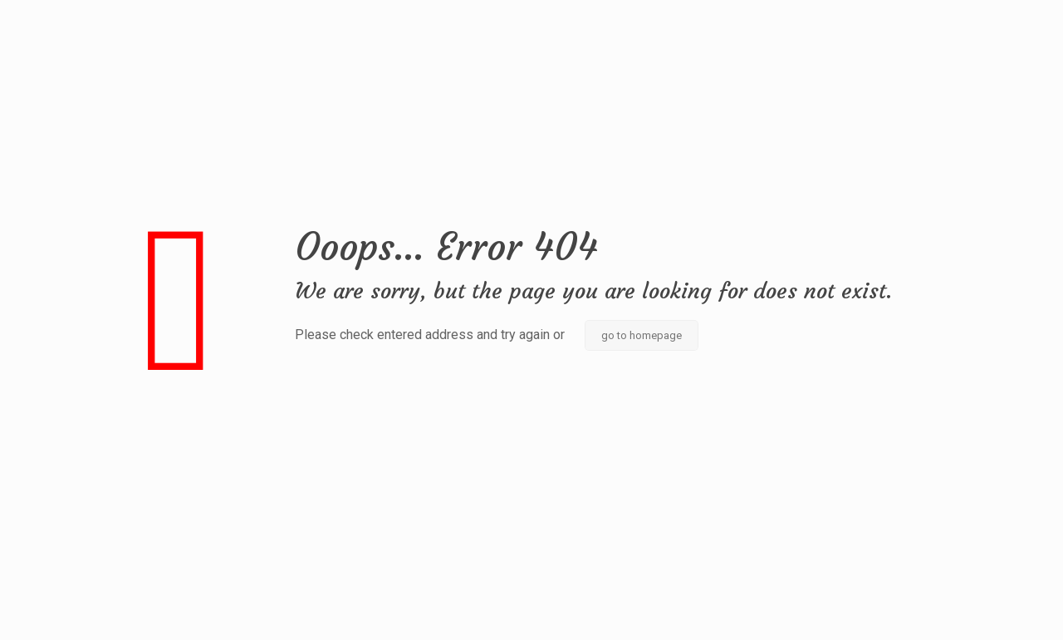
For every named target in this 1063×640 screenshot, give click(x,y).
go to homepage (641, 335)
